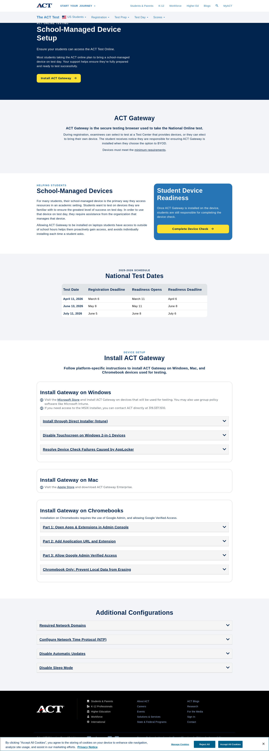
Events (141, 711)
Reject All (205, 744)
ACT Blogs (193, 701)
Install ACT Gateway (59, 78)
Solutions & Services (148, 716)
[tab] (134, 421)
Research (192, 706)
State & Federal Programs (151, 722)
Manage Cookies (180, 744)
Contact (191, 722)
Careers (141, 706)
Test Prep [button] (121, 17)
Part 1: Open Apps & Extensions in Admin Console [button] (86, 527)
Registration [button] (100, 17)
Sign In (191, 716)
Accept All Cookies (230, 744)
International (98, 722)
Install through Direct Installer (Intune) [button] (75, 421)
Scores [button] (159, 17)
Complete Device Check (193, 229)
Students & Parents (141, 5)
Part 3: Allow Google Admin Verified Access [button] (80, 555)
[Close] (263, 744)
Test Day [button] (141, 17)
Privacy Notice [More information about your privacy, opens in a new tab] (88, 747)
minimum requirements (150, 150)
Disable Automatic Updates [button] (62, 654)
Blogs (207, 5)
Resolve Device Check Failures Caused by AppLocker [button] (88, 449)
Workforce (175, 5)
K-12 (161, 5)
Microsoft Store (68, 399)
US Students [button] (74, 17)
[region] (134, 744)
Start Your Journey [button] (77, 5)
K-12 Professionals (102, 706)
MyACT (227, 5)
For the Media (195, 711)
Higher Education (101, 711)
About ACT (143, 701)
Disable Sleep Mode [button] (56, 668)
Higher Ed (193, 5)
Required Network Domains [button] (62, 625)
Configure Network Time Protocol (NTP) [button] (73, 639)
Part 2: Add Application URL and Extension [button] (79, 541)
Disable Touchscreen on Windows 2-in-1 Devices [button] (84, 435)
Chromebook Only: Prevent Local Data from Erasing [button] (87, 569)
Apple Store (65, 487)
